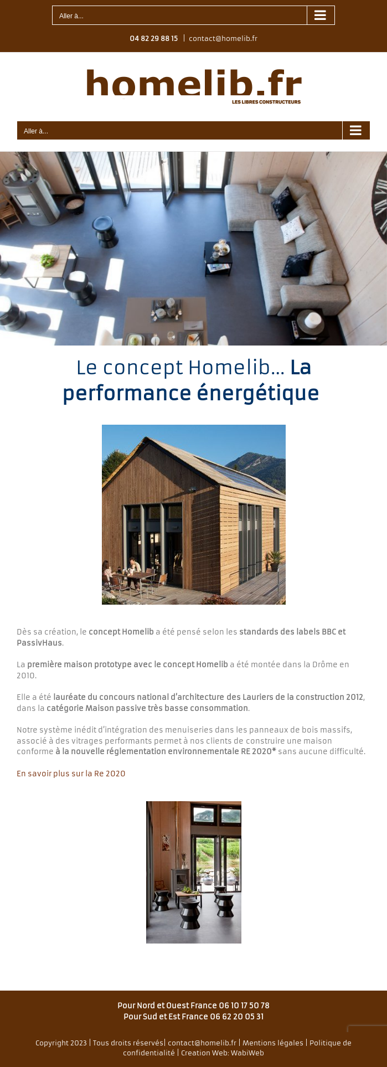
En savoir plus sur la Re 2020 (71, 774)
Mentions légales (272, 1043)
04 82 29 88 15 (154, 38)
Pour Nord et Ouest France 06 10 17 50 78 (193, 1006)
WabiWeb (247, 1053)
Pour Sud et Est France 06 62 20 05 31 (193, 1017)
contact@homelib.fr (223, 38)
